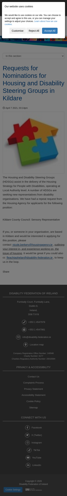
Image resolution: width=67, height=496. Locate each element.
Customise (18, 30)
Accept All (49, 30)
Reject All (34, 30)
